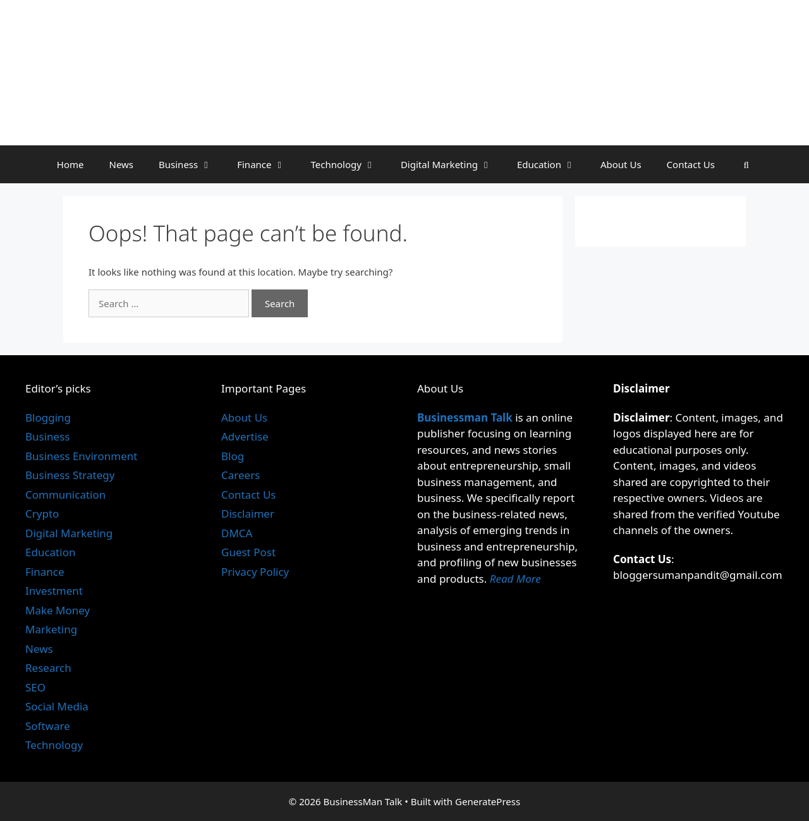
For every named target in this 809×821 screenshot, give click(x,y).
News (121, 164)
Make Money (57, 610)
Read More (515, 578)
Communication (65, 494)
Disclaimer (247, 513)
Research (48, 667)
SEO (35, 687)
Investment (54, 590)
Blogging (48, 417)
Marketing (51, 629)
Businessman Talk (465, 417)
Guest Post (248, 552)
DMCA (236, 533)
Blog (232, 456)
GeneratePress (487, 801)
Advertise (245, 436)
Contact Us (691, 164)
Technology (349, 164)
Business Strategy (69, 475)
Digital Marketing (452, 164)
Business (191, 164)
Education (552, 164)
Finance (267, 164)
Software (47, 726)
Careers (240, 475)
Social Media (56, 706)
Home (70, 164)
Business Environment (81, 456)
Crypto (42, 513)
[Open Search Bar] (746, 164)
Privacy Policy (255, 571)
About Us (621, 164)
